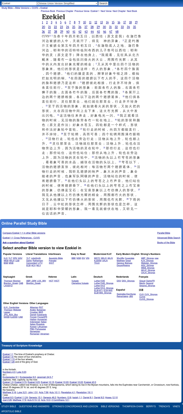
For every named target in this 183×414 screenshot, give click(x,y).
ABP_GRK (31, 281)
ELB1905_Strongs (102, 293)
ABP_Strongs (147, 258)
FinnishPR (42, 317)
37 (49, 31)
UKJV (105, 261)
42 (79, 31)
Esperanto (42, 315)
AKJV (12, 261)
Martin (142, 283)
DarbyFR (150, 281)
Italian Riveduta (37, 324)
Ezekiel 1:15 (9, 359)
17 (124, 22)
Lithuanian (42, 327)
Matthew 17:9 (19, 400)
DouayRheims (123, 265)
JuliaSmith (36, 258)
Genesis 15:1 (35, 397)
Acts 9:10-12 (33, 400)
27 (85, 27)
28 (92, 27)
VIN (87, 258)
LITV (40, 263)
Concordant (31, 263)
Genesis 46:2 (49, 397)
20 (43, 27)
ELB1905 (108, 290)
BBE (74, 258)
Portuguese (40, 329)
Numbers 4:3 (9, 372)
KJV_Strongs (147, 261)
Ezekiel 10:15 (47, 382)
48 (117, 31)
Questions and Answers (34, 406)
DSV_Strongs (128, 281)
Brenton (17, 281)
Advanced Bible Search (168, 238)
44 (92, 31)
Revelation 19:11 (84, 392)
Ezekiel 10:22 (76, 382)
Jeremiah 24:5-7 (45, 377)
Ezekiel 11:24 (21, 397)
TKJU (97, 263)
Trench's (164, 406)
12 (95, 22)
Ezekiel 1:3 (8, 382)
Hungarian (42, 319)
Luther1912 (99, 286)
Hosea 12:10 (111, 397)
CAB (21, 283)
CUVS (35, 8)
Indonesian (35, 322)
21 (49, 27)
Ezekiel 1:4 (8, 357)
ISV (83, 258)
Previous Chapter (64, 11)
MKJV (104, 258)
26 (79, 27)
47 (110, 31)
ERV (15, 258)
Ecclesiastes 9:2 (28, 377)
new (156, 258)
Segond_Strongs (147, 286)
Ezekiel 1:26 (9, 362)
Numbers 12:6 (64, 397)
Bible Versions (22, 8)
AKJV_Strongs (148, 270)
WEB (6, 261)
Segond (149, 283)
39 (61, 31)
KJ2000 (98, 261)
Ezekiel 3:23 (34, 382)
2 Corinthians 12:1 (61, 400)
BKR (41, 312)
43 (86, 31)
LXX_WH (41, 281)
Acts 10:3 (45, 400)
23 (61, 27)
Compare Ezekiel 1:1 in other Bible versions (24, 233)
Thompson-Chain (132, 406)
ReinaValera (122, 296)
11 (90, 22)
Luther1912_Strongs (103, 288)
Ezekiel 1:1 (8, 354)
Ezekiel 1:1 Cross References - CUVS (21, 238)
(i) (50, 35)
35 (134, 27)
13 (101, 22)
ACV (33, 265)
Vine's (176, 406)
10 (84, 22)
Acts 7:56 (43, 392)
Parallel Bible (163, 233)
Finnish (33, 317)
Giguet (142, 281)
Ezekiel (44, 8)
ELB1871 (98, 290)
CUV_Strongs (150, 294)
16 (119, 22)
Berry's (151, 406)
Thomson (8, 281)
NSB (78, 258)
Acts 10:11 (54, 392)
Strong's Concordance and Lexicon (75, 406)
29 (98, 27)
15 (113, 22)
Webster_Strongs (149, 263)
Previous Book (48, 11)
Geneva (120, 263)
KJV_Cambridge (11, 307)
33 (122, 27)
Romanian (35, 334)
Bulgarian (41, 310)
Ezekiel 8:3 (8, 397)
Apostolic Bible (11, 411)
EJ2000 (14, 317)
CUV (141, 294)
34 (128, 27)
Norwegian (35, 331)
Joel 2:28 (7, 400)
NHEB (7, 317)
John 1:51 (33, 392)
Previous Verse (82, 11)
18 (130, 22)
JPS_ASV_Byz (11, 315)
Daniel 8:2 (99, 397)
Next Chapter (119, 11)
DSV (119, 281)
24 (67, 27)
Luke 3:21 (22, 392)
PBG (32, 329)
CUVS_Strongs (146, 299)
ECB (28, 265)
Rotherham (38, 261)
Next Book (132, 11)
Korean (33, 327)
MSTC (97, 258)
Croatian (34, 312)
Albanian (34, 307)
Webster (17, 310)
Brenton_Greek (11, 283)
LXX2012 (8, 286)
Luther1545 (99, 281)
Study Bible (7, 8)
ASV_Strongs (147, 265)
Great (128, 261)
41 (74, 31)
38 (55, 31)
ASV (20, 258)
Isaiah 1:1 (77, 397)
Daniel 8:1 (88, 397)
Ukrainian (44, 334)
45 (98, 31)
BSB (6, 263)
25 (73, 27)
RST (41, 307)
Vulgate (75, 281)
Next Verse (106, 11)
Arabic (33, 310)
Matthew (121, 261)
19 (136, 22)
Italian (44, 322)
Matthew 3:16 (9, 392)
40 (68, 31)
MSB (11, 263)
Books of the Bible (166, 243)
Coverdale (129, 258)
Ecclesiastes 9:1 (11, 377)
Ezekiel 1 (95, 11)
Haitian (33, 319)
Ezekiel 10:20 (62, 382)
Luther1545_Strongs (103, 283)
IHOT (51, 263)
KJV (6, 258)
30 (104, 27)
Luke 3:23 (21, 372)
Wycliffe (120, 258)
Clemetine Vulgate (80, 283)
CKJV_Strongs (148, 273)
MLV (38, 265)
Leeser (7, 312)
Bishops (128, 263)
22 (55, 27)
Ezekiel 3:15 (21, 382)
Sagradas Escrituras (126, 294)
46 (104, 31)
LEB (17, 261)
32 (116, 27)
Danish (33, 315)
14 (107, 22)
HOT (51, 281)
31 (110, 27)
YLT (10, 258)
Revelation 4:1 (68, 392)
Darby (29, 261)
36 (43, 31)
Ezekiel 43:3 (90, 382)
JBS (131, 296)
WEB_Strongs (147, 268)
